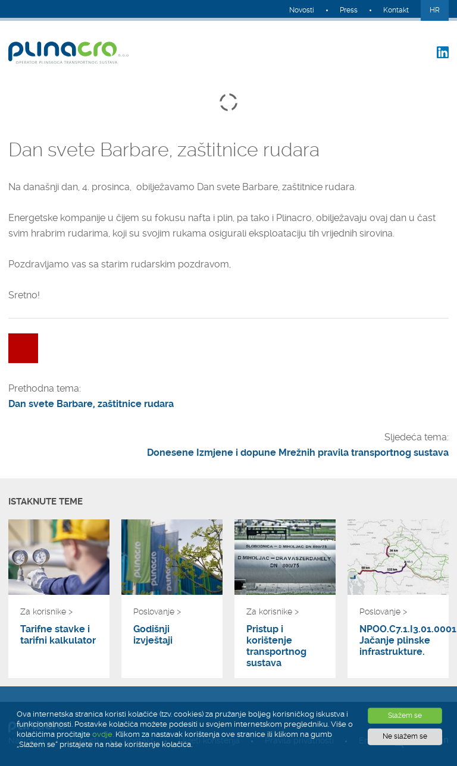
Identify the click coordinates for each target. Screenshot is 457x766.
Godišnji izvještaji (153, 634)
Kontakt (396, 10)
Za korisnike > (46, 611)
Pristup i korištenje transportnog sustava (276, 646)
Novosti (301, 10)
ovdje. (103, 734)
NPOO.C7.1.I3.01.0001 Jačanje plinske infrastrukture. (398, 640)
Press (349, 10)
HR (435, 10)
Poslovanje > (157, 611)
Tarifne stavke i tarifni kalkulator (58, 634)
